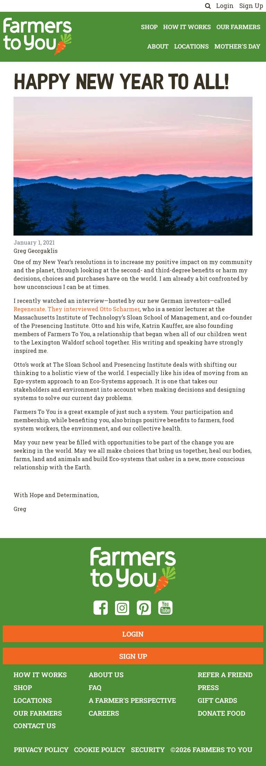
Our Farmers (238, 27)
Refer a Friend (225, 674)
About (158, 46)
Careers (104, 713)
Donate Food (221, 713)
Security (148, 749)
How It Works (187, 27)
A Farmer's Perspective (132, 700)
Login (225, 6)
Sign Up (251, 6)
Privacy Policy (41, 749)
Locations (191, 46)
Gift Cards (217, 700)
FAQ (95, 687)
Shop (149, 27)
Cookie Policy (99, 749)
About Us (106, 674)
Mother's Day (237, 46)
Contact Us (35, 725)
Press (208, 687)
